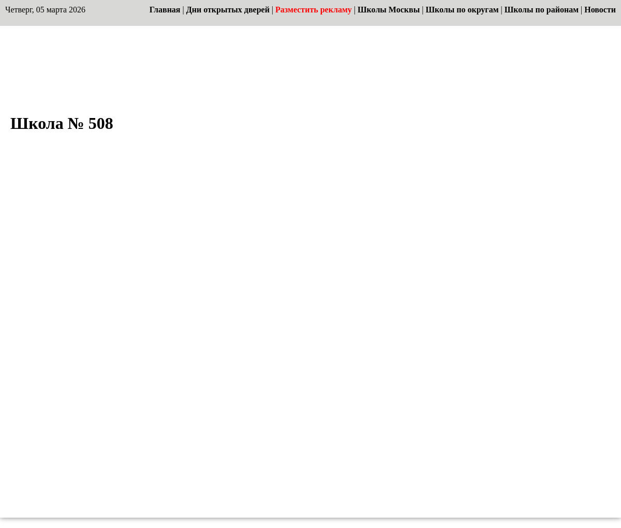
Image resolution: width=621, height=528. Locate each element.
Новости (600, 9)
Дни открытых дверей (228, 9)
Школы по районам (542, 9)
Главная (165, 9)
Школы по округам (461, 9)
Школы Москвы (389, 9)
